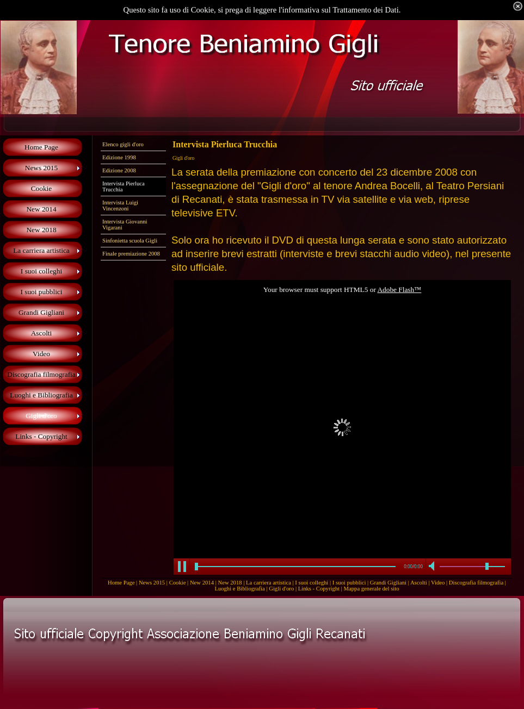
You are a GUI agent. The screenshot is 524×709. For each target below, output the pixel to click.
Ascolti (418, 583)
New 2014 (202, 583)
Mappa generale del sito (371, 589)
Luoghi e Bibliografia (239, 589)
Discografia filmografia (476, 583)
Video (438, 583)
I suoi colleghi (311, 583)
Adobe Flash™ (399, 289)
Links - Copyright (319, 589)
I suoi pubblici (349, 583)
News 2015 (152, 583)
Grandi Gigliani (388, 583)
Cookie (177, 583)
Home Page (121, 583)
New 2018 (230, 583)
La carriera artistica (268, 583)
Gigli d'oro (281, 589)
